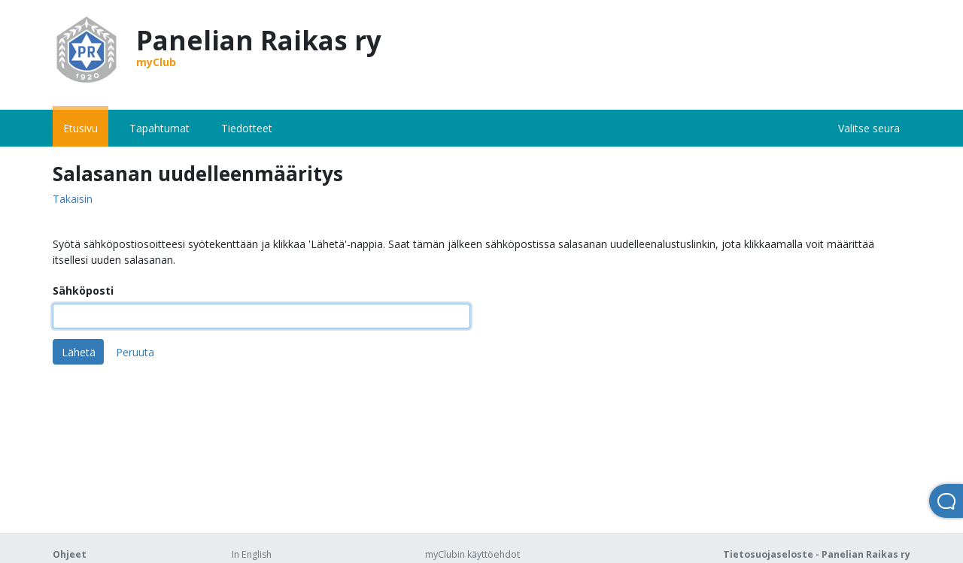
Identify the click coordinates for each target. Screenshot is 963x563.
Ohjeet (70, 554)
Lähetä (79, 352)
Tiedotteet (246, 128)
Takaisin (73, 199)
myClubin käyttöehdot (472, 554)
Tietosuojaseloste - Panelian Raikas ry (816, 554)
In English (252, 554)
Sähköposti (83, 290)
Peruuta (135, 352)
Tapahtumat (159, 128)
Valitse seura (869, 128)
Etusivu (80, 128)
